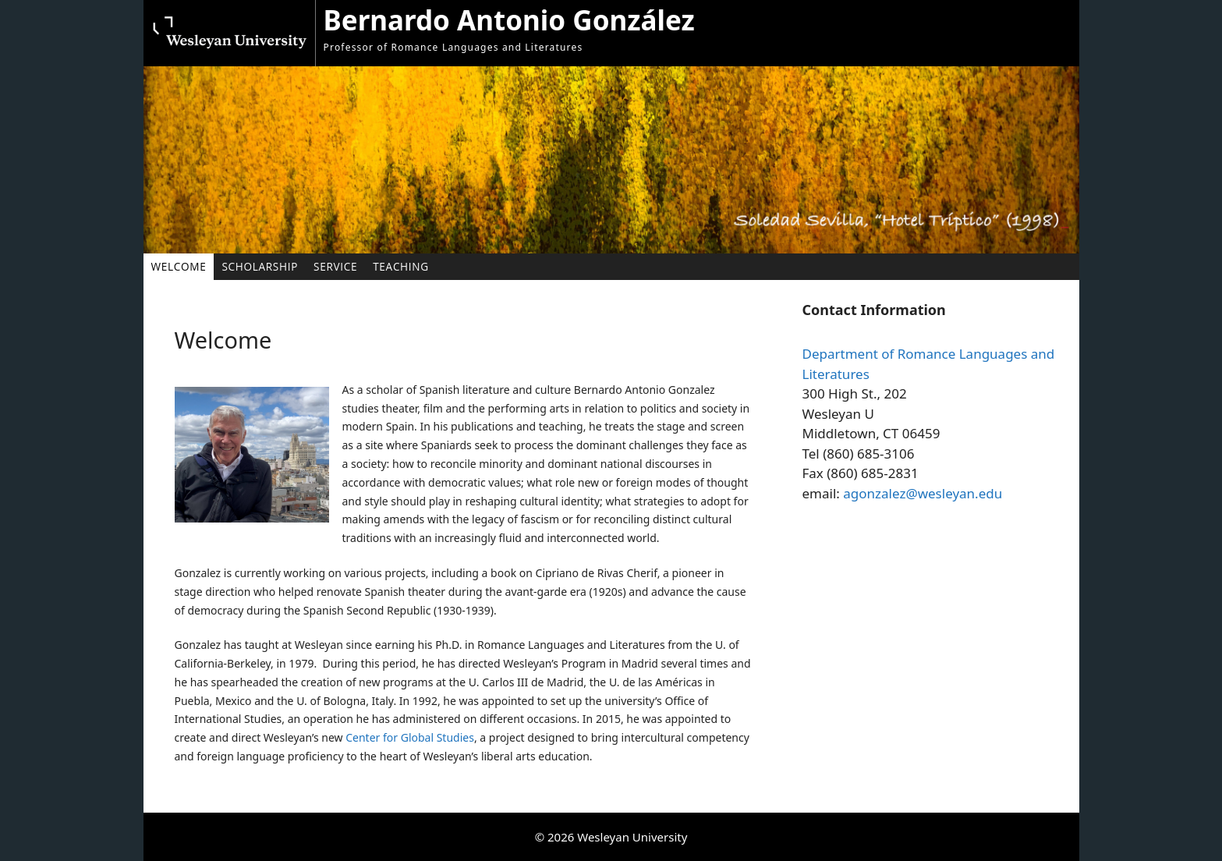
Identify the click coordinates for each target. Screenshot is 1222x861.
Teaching (401, 266)
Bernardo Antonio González (509, 20)
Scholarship (259, 266)
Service (335, 266)
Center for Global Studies (409, 737)
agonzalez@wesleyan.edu (922, 493)
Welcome (179, 266)
